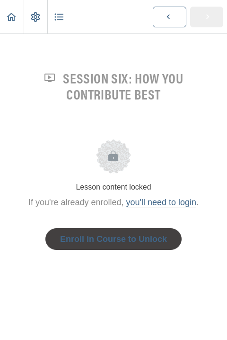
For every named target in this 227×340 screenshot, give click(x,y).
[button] (12, 16)
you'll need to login (161, 202)
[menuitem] (35, 16)
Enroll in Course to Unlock (113, 239)
